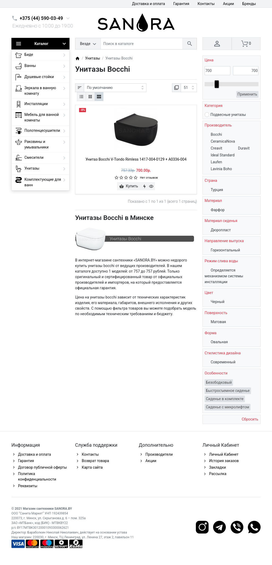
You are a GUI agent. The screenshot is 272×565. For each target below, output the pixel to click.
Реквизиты (27, 486)
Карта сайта (92, 467)
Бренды (249, 4)
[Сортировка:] (115, 87)
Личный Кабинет (224, 454)
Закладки (217, 467)
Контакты (206, 4)
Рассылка (217, 474)
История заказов (224, 461)
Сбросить (249, 419)
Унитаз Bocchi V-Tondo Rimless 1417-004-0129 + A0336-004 (136, 159)
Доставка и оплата (148, 4)
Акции (228, 4)
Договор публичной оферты (42, 467)
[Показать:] (189, 87)
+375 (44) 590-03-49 (41, 18)
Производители (159, 454)
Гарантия (181, 4)
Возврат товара (95, 461)
